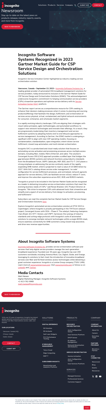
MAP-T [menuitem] (47, 356)
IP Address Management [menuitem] (78, 341)
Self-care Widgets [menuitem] (51, 334)
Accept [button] (87, 407)
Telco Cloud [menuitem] (49, 350)
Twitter (32, 267)
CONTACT (98, 5)
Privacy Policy (60, 403)
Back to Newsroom (12, 27)
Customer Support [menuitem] (76, 382)
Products (52, 5)
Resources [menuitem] (97, 371)
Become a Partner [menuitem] (98, 350)
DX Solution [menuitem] (48, 328)
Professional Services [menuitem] (77, 379)
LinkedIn (21, 267)
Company (69, 5)
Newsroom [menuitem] (97, 362)
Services (60, 5)
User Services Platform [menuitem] (77, 335)
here (44, 201)
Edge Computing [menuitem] (50, 353)
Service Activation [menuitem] (75, 356)
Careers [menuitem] (96, 333)
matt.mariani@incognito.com (30, 284)
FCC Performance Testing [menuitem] (53, 338)
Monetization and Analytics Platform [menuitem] (53, 366)
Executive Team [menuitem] (98, 337)
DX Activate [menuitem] (48, 331)
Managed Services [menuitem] (75, 376)
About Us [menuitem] (96, 330)
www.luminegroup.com (40, 265)
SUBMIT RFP (84, 5)
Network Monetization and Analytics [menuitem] (78, 346)
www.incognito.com (63, 265)
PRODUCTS (72, 318)
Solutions (42, 5)
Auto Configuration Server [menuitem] (78, 331)
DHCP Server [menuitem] (74, 338)
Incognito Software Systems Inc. (69, 88)
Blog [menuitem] (95, 365)
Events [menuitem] (95, 368)
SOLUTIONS (47, 318)
